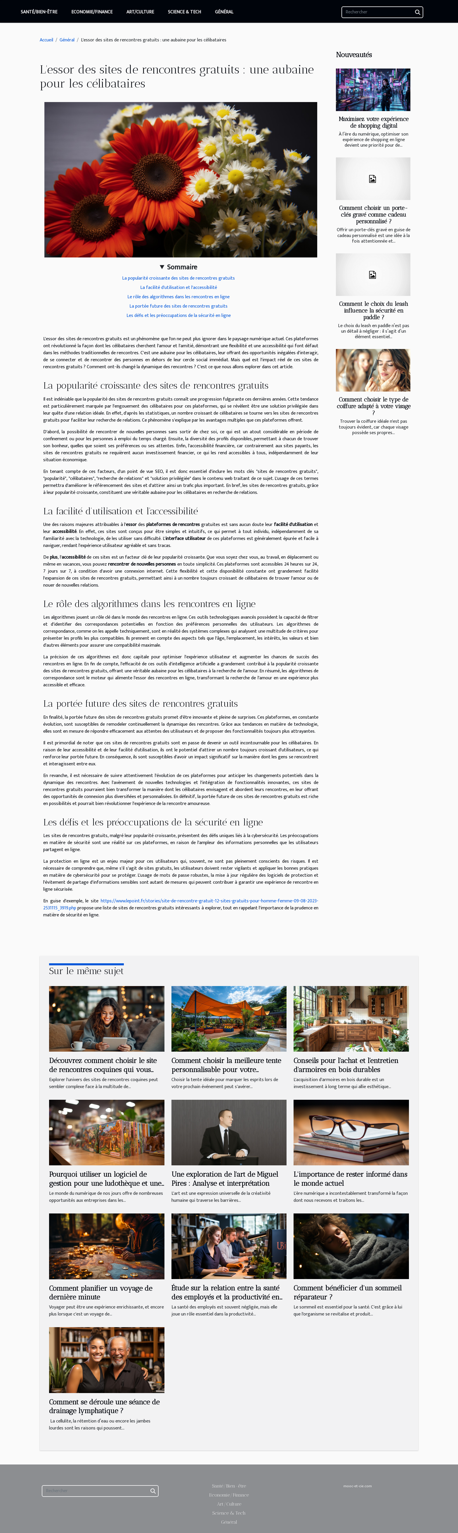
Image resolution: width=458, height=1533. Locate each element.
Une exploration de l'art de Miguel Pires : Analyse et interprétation (224, 1178)
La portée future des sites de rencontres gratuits (178, 306)
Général (224, 12)
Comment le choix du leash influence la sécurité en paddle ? (373, 311)
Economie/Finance (91, 12)
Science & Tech (184, 12)
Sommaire (182, 267)
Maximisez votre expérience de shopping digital (374, 122)
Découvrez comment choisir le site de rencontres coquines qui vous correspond (103, 1069)
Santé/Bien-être (39, 12)
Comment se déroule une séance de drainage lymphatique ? (104, 1406)
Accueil (46, 40)
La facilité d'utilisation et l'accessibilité (178, 288)
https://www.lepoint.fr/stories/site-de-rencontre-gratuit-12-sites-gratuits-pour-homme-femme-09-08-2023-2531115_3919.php (180, 904)
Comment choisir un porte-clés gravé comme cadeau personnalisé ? (373, 215)
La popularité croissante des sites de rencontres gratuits (178, 278)
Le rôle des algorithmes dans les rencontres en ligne (178, 297)
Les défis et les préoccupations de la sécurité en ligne (178, 316)
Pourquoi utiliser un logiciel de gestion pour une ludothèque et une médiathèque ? (105, 1183)
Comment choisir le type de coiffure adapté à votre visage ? (374, 406)
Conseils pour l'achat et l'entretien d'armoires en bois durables (346, 1065)
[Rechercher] (382, 12)
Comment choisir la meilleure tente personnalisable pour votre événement (226, 1069)
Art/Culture (140, 12)
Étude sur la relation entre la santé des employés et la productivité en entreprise (225, 1297)
